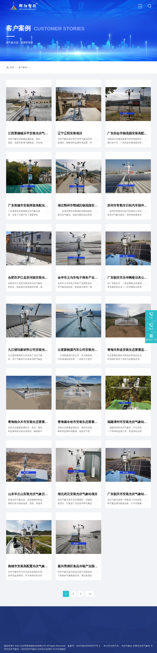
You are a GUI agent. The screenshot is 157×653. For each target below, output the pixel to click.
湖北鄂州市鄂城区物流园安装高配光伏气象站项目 (78, 205)
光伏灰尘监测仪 (44, 649)
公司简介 (13, 623)
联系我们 (13, 634)
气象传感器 (35, 639)
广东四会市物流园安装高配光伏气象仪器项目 (128, 133)
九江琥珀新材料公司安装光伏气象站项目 (29, 349)
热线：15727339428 (63, 623)
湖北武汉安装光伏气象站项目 (78, 494)
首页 (12, 67)
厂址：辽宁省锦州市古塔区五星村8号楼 (73, 639)
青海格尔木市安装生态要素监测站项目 (29, 422)
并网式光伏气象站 (141, 646)
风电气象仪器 (37, 628)
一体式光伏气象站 (28, 649)
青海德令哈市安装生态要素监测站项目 (78, 422)
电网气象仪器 (37, 634)
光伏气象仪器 (37, 623)
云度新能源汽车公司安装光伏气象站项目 (78, 349)
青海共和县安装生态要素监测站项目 (128, 349)
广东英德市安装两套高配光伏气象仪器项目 (29, 205)
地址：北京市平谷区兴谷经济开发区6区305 (75, 634)
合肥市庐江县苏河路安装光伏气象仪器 (29, 277)
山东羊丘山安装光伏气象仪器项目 (29, 494)
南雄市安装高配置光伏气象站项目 (29, 566)
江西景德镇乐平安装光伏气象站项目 (29, 133)
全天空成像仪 (59, 649)
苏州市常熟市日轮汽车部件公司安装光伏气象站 (128, 205)
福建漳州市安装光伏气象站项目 (128, 422)
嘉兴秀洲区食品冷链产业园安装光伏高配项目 (78, 566)
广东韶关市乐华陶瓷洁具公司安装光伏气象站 (128, 277)
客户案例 (22, 67)
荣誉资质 (13, 628)
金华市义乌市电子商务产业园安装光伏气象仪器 (78, 277)
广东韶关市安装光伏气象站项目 (128, 494)
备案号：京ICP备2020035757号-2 (84, 646)
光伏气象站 (126, 646)
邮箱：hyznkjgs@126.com (66, 628)
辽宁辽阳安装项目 (70, 133)
